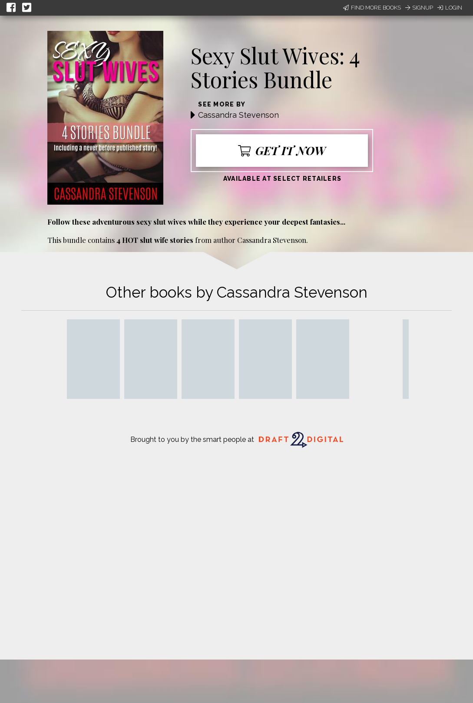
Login (449, 7)
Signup (419, 7)
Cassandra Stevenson (238, 114)
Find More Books (372, 7)
